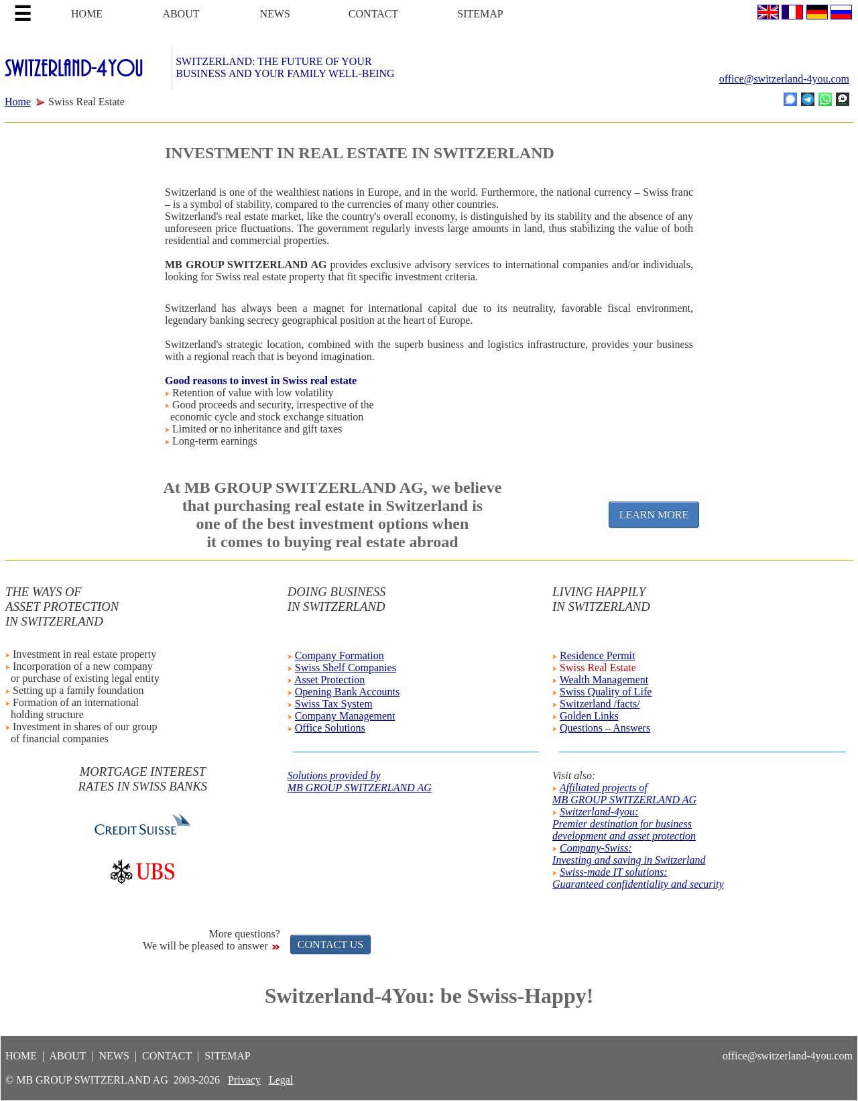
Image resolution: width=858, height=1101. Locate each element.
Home (18, 101)
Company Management (345, 715)
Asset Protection (329, 679)
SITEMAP (480, 13)
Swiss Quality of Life (606, 691)
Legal (281, 1080)
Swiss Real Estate (598, 667)
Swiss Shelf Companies (345, 667)
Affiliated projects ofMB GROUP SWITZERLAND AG (624, 793)
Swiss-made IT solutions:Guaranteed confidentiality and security (638, 878)
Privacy (244, 1080)
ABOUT (180, 13)
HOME (87, 13)
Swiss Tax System (334, 703)
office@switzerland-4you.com (784, 78)
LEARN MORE (654, 514)
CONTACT (373, 13)
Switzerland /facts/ (600, 703)
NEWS (275, 13)
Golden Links (589, 715)
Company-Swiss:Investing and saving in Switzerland (628, 854)
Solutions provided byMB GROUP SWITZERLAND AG (360, 781)
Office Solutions (330, 728)
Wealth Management (604, 679)
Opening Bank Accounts (347, 691)
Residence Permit (597, 655)
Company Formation (339, 655)
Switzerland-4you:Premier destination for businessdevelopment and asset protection (624, 824)
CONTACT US (330, 944)
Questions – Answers (605, 728)
